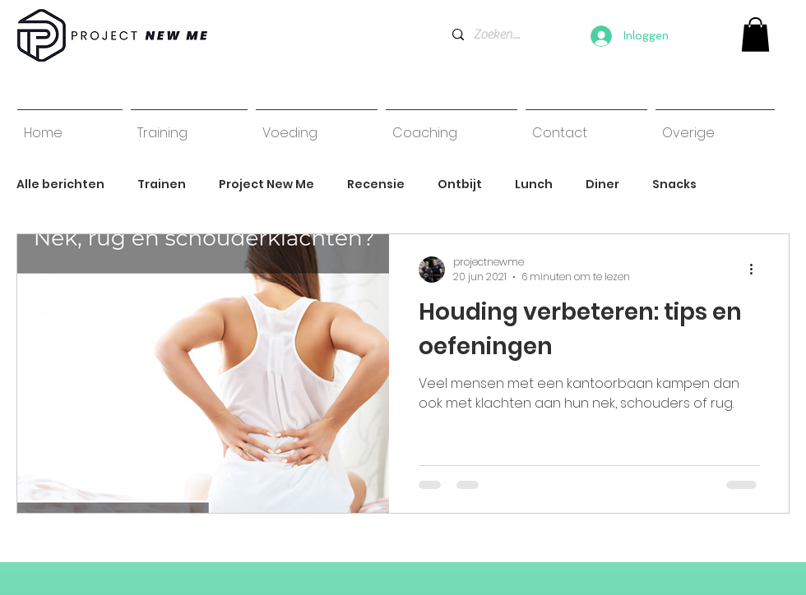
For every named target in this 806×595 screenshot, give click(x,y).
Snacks (674, 184)
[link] (755, 34)
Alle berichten (60, 184)
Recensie (376, 184)
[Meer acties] (757, 269)
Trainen (161, 184)
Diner (602, 184)
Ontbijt (460, 184)
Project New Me (266, 184)
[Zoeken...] (497, 34)
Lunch (534, 184)
